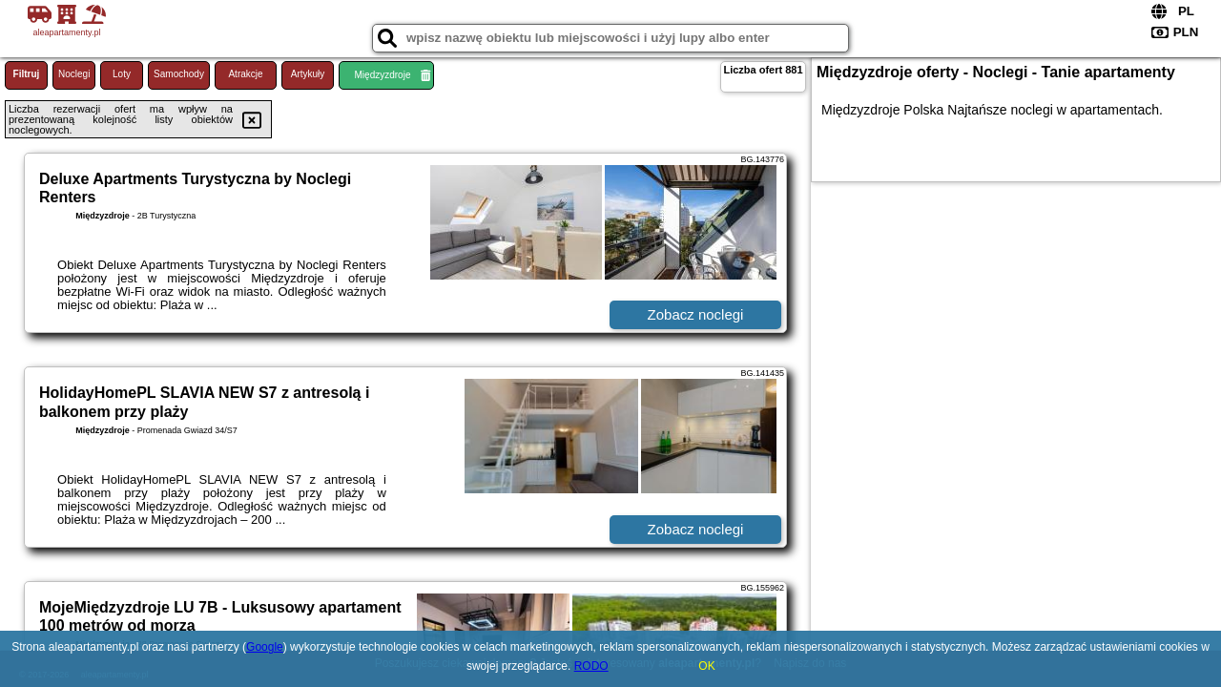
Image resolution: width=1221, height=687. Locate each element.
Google (264, 647)
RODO (591, 666)
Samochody (179, 74)
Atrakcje (245, 74)
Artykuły (308, 74)
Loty (122, 74)
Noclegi (74, 74)
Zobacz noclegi (696, 314)
